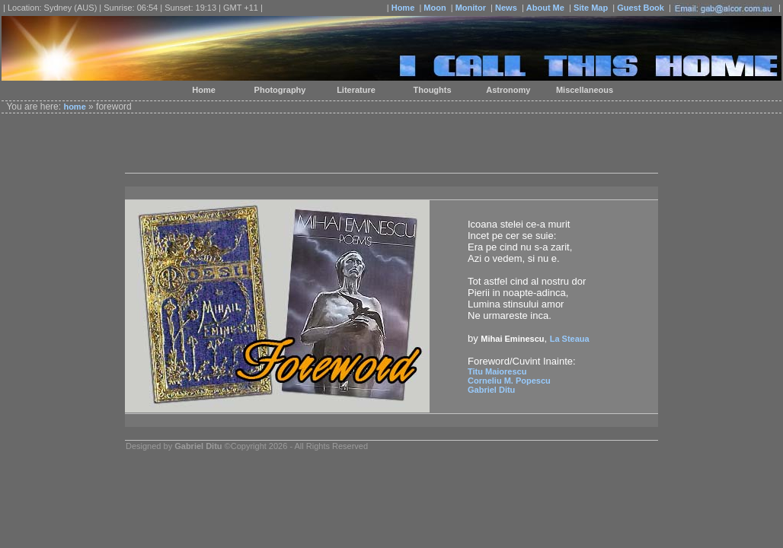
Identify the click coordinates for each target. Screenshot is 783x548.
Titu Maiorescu (497, 371)
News (506, 7)
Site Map (591, 7)
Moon (434, 7)
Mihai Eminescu (512, 338)
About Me (545, 7)
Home (403, 7)
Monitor (470, 7)
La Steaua (570, 338)
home (74, 106)
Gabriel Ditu (491, 389)
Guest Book (640, 7)
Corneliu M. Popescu (509, 380)
